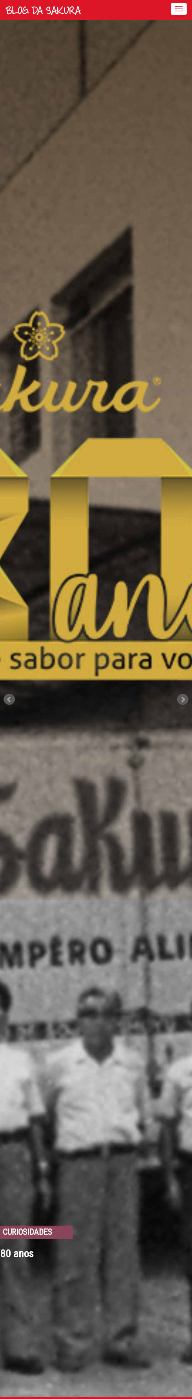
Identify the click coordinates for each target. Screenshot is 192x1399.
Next (182, 699)
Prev (9, 699)
